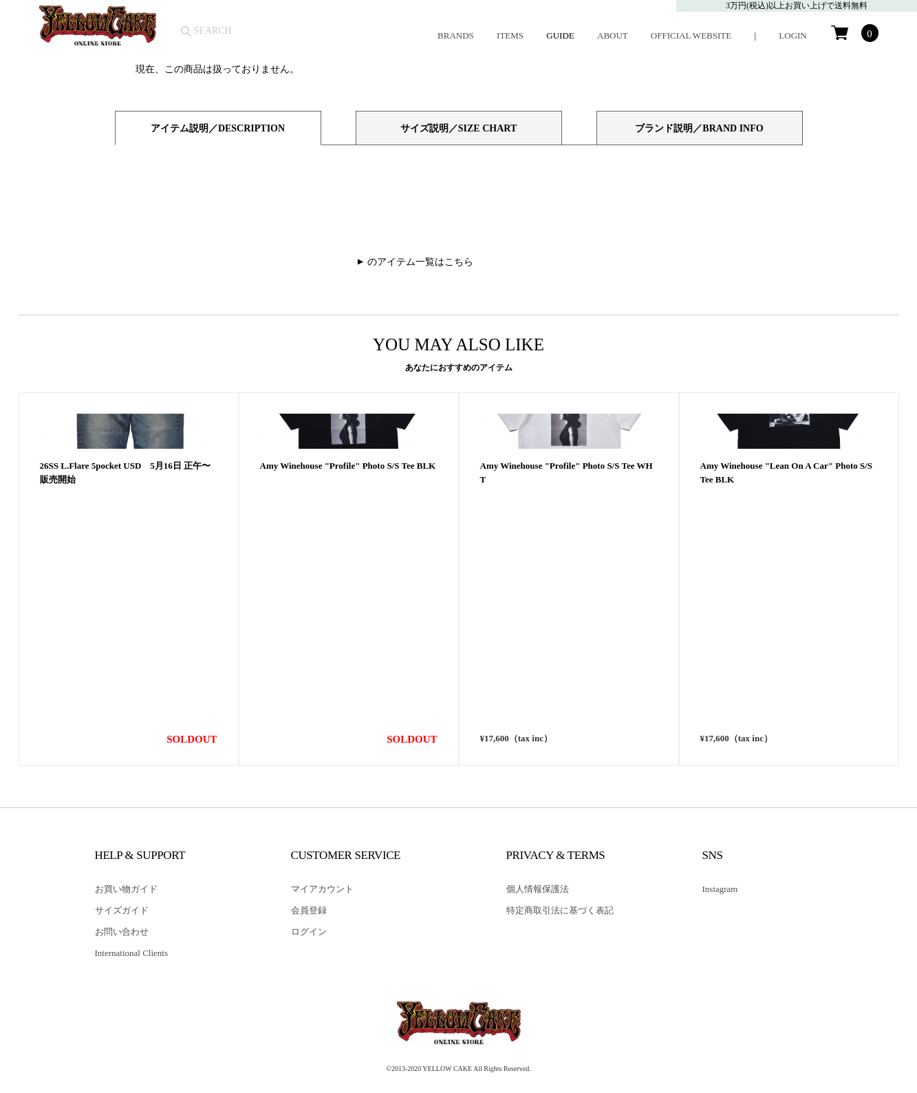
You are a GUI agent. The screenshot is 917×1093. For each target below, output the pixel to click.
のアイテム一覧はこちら (420, 262)
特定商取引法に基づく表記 (560, 910)
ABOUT (612, 35)
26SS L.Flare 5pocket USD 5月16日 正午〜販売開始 (125, 704)
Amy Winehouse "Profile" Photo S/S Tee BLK (348, 697)
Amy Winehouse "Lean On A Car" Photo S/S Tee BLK (786, 704)
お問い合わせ (122, 931)
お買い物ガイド (126, 889)
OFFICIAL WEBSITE (691, 35)
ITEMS (510, 35)
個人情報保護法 (537, 889)
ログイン (309, 931)
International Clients (132, 953)
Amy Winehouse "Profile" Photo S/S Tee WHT (566, 704)
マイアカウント (322, 889)
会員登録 (309, 910)
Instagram (720, 889)
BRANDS (456, 35)
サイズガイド (122, 910)
